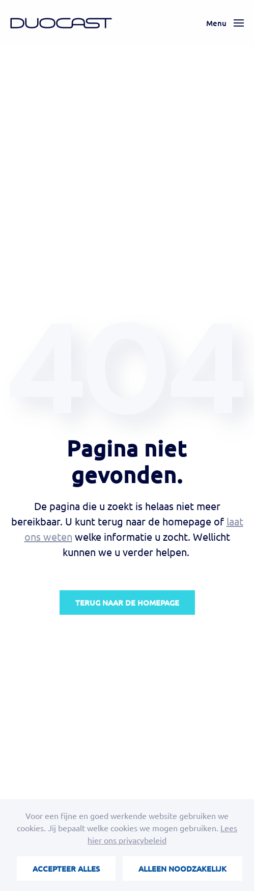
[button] (225, 23)
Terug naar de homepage (127, 602)
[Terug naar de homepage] (61, 23)
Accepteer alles (66, 868)
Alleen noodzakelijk (182, 868)
